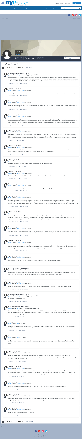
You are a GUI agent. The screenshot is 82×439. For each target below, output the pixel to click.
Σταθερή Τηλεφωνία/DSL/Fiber (32, 75)
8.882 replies (23, 83)
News (4, 8)
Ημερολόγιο (51, 8)
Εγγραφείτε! (76, 3)
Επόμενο (18, 67)
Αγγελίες (45, 8)
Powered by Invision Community (41, 436)
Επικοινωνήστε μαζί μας (43, 435)
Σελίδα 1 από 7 (29, 67)
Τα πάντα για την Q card (14, 88)
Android (24, 269)
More (58, 8)
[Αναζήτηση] (69, 8)
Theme (35, 435)
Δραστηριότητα (17, 8)
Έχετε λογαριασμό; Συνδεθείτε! (63, 3)
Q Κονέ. (10, 322)
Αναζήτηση (25, 8)
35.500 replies (23, 95)
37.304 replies (23, 276)
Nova (30, 90)
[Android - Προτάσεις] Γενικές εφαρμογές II (19, 268)
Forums (9, 8)
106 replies (22, 330)
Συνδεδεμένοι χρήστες (35, 8)
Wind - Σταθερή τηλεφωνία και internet (18, 73)
